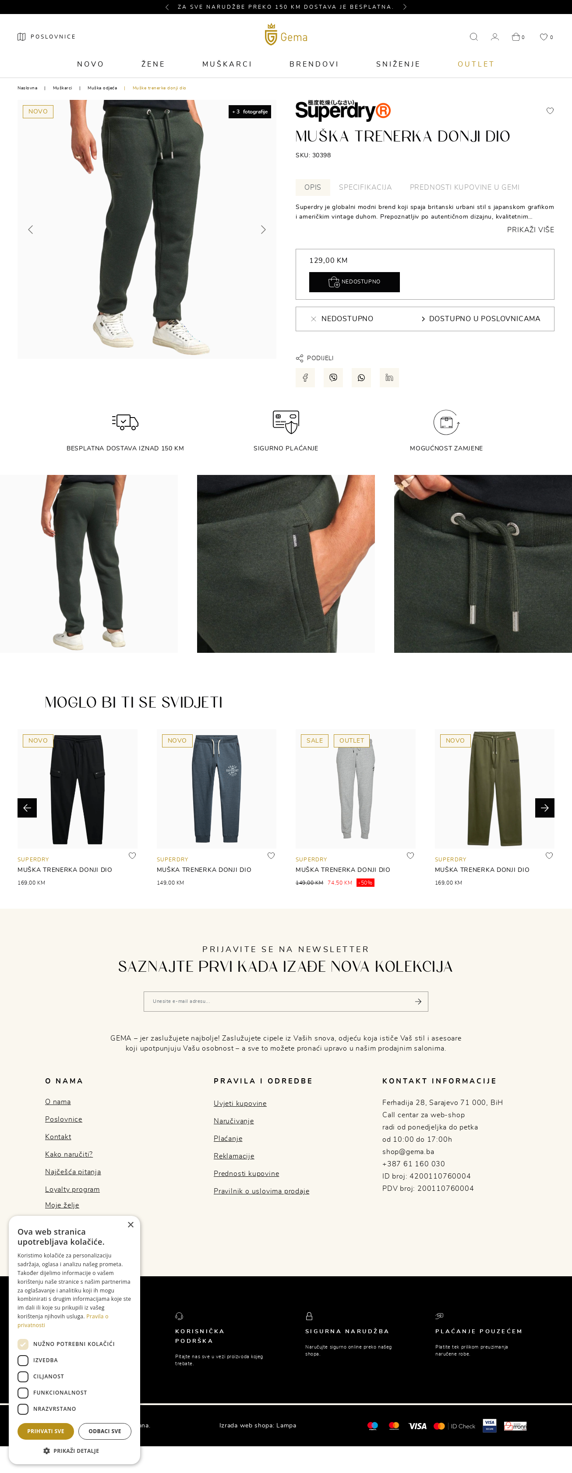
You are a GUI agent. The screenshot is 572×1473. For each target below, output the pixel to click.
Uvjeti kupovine (240, 1103)
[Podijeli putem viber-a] (333, 377)
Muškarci (227, 64)
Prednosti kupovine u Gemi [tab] (465, 187)
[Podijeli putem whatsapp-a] (361, 377)
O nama (58, 1101)
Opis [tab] (312, 187)
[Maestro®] (394, 1426)
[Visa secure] (489, 1426)
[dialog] (74, 1340)
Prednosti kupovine (246, 1173)
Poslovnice (63, 1119)
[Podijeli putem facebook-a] (305, 377)
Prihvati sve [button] (45, 1431)
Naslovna (27, 88)
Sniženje (398, 64)
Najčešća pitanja (73, 1172)
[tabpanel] (425, 218)
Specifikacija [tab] (365, 187)
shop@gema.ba (408, 1151)
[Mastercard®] (372, 1426)
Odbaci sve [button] (104, 1431)
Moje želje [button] (62, 1205)
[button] (171, 7)
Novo (91, 64)
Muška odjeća (102, 88)
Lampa (286, 1426)
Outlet (476, 64)
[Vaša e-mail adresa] (286, 1001)
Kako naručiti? (69, 1154)
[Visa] (417, 1426)
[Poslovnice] (47, 37)
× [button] (130, 1225)
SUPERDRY (33, 859)
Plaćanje (228, 1138)
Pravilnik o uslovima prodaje (261, 1191)
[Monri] (515, 1426)
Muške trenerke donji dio (160, 88)
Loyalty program (72, 1189)
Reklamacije (234, 1156)
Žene (153, 64)
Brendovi (314, 64)
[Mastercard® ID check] (454, 1426)
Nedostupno (354, 282)
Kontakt (58, 1136)
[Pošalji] (418, 1001)
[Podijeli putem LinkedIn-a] (389, 377)
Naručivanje (234, 1121)
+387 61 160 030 (413, 1164)
